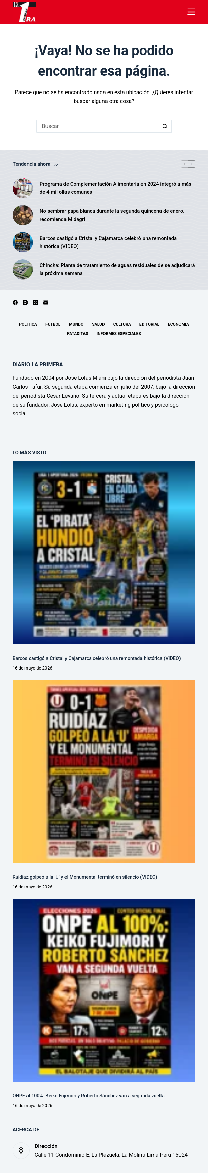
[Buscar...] (97, 126)
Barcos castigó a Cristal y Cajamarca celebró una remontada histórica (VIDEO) (108, 242)
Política (28, 324)
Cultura (122, 324)
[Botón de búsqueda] (165, 126)
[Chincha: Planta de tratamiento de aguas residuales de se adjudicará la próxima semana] (23, 269)
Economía (178, 324)
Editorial (149, 324)
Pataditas (77, 333)
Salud (98, 324)
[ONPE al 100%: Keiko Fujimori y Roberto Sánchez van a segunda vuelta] (104, 990)
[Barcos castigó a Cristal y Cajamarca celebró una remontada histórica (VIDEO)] (23, 242)
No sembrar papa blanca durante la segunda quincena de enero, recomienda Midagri (112, 215)
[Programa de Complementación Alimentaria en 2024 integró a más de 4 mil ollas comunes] (23, 188)
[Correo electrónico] (45, 302)
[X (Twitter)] (35, 302)
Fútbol (52, 324)
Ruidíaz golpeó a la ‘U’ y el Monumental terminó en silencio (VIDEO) (85, 877)
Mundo (76, 324)
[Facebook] (15, 302)
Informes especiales (119, 333)
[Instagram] (25, 302)
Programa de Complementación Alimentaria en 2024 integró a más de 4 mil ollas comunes (115, 188)
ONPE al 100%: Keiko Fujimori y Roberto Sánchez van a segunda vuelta (89, 1095)
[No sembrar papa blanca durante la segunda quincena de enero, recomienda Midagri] (23, 215)
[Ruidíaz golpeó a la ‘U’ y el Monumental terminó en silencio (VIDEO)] (104, 771)
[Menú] (191, 12)
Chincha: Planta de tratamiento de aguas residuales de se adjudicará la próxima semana (117, 269)
